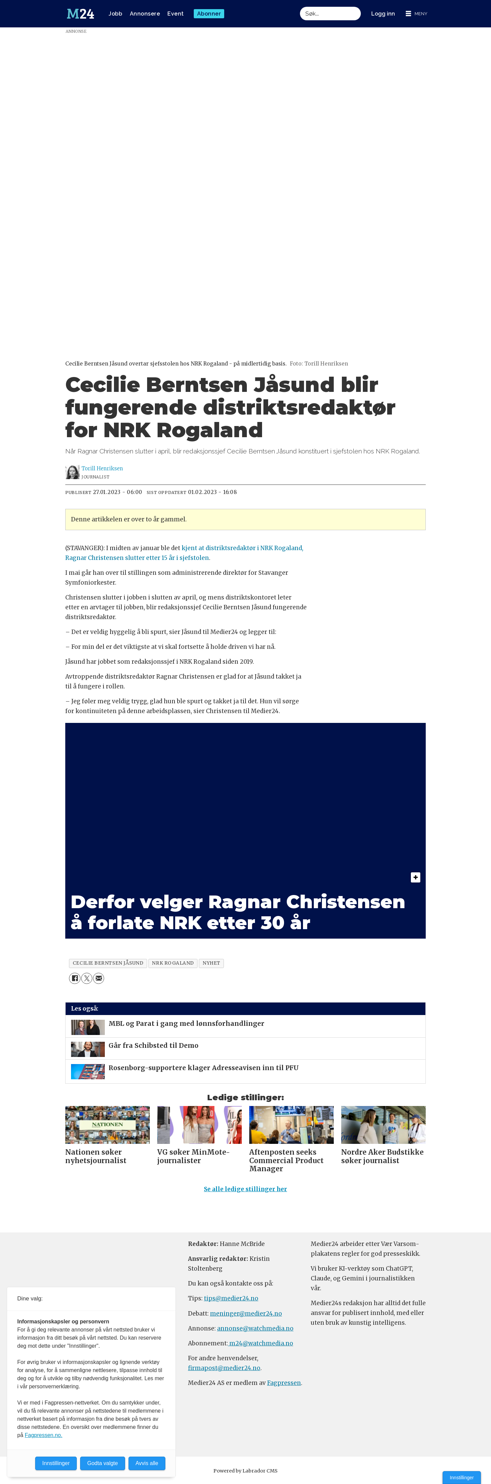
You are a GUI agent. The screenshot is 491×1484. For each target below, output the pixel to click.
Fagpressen (284, 1386)
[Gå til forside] (80, 14)
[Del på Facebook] (74, 978)
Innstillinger (462, 1477)
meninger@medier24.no (246, 1316)
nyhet (211, 963)
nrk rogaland (173, 963)
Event (175, 13)
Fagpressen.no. (43, 1435)
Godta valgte (102, 1463)
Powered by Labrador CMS (245, 1474)
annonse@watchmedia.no (255, 1331)
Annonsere (145, 13)
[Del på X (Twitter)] (86, 978)
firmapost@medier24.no (224, 1371)
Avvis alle (147, 1463)
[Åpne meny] (416, 13)
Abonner (209, 13)
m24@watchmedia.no (260, 1346)
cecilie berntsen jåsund (108, 963)
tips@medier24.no (231, 1301)
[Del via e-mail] (98, 978)
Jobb (115, 13)
